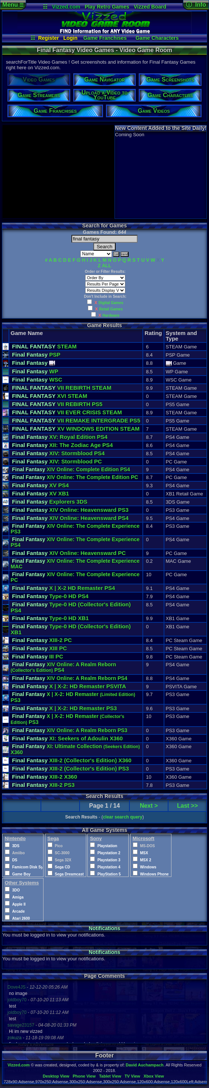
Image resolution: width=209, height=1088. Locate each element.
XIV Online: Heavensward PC (69, 553)
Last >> (187, 806)
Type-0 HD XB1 (50, 618)
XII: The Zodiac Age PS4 (62, 445)
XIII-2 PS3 (70, 768)
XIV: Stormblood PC (57, 461)
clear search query (122, 817)
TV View (132, 1076)
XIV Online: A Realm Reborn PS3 (69, 730)
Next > (149, 806)
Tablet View (110, 1076)
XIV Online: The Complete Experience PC (75, 577)
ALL (106, 265)
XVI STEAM (49, 396)
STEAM (44, 346)
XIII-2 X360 (71, 760)
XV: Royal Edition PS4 (59, 437)
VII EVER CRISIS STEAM (67, 412)
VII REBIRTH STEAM (61, 388)
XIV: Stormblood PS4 (58, 453)
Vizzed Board (150, 7)
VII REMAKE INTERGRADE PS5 (76, 420)
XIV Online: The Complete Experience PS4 (75, 542)
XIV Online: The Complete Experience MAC (75, 563)
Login (70, 38)
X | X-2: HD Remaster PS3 (64, 708)
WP (35, 371)
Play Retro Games (107, 7)
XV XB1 (40, 493)
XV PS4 (40, 485)
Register (48, 38)
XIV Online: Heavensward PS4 (70, 518)
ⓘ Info (196, 4)
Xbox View (154, 1076)
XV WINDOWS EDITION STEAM (75, 428)
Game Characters (157, 38)
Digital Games (111, 303)
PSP (36, 354)
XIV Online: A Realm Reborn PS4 (63, 667)
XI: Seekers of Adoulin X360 (67, 738)
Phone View (84, 1076)
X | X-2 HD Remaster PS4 (63, 588)
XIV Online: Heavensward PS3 (70, 510)
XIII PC (39, 648)
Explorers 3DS (49, 501)
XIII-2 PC (42, 640)
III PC (37, 656)
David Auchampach (145, 1065)
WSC (37, 379)
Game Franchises (105, 38)
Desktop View (56, 1076)
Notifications (104, 928)
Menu (12, 4)
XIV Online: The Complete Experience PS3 (75, 529)
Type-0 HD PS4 (50, 596)
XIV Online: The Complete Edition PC (75, 477)
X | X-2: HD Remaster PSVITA (69, 686)
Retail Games (111, 309)
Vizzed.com (66, 7)
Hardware (111, 315)
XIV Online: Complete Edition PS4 (71, 469)
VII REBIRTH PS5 (57, 404)
